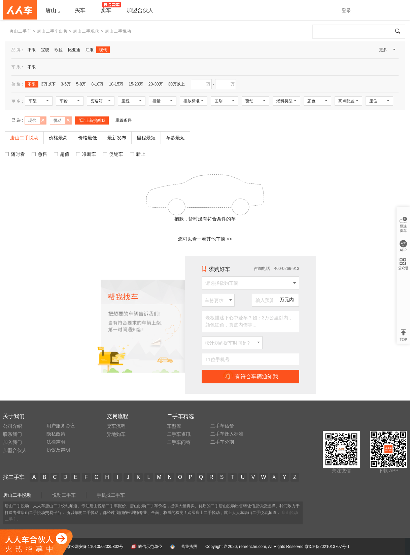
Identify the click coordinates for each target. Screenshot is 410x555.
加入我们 (12, 442)
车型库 (174, 426)
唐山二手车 (20, 31)
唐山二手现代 (86, 31)
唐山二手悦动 (17, 495)
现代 (103, 49)
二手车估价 (222, 425)
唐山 (50, 10)
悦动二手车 (64, 495)
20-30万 (155, 84)
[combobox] (218, 300)
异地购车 (116, 434)
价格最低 (87, 137)
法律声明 (55, 442)
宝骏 (45, 49)
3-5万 (66, 84)
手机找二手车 (111, 495)
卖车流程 (116, 426)
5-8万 (81, 84)
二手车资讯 (179, 434)
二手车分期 (222, 442)
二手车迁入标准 (226, 434)
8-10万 (97, 84)
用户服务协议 (60, 425)
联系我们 (12, 434)
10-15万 (116, 84)
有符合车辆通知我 (250, 376)
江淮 (90, 49)
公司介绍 (12, 426)
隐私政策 (55, 434)
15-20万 (136, 84)
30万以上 (176, 84)
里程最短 (146, 137)
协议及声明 (58, 450)
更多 (387, 51)
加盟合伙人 (15, 450)
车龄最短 (175, 137)
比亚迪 (74, 49)
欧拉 (59, 49)
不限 (32, 49)
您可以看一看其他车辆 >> (205, 239)
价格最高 (58, 137)
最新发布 (116, 137)
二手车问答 (179, 442)
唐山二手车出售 (52, 31)
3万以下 (48, 84)
